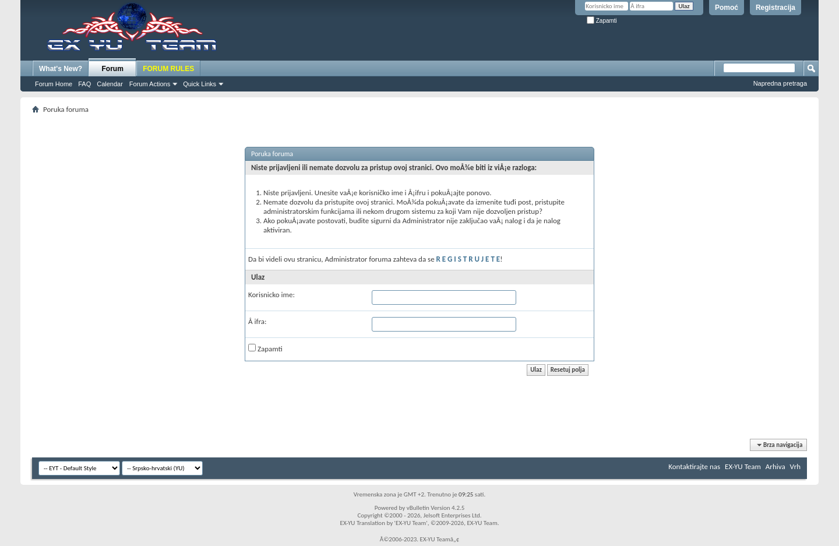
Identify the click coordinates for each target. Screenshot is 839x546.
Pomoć (726, 7)
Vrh (795, 466)
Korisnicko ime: (271, 294)
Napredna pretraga (780, 83)
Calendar (110, 83)
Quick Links (199, 83)
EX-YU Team (743, 466)
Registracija (775, 7)
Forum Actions (149, 83)
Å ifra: (257, 321)
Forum (113, 69)
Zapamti (602, 20)
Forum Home (53, 83)
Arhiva (775, 466)
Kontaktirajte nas (694, 466)
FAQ (84, 83)
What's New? (60, 69)
